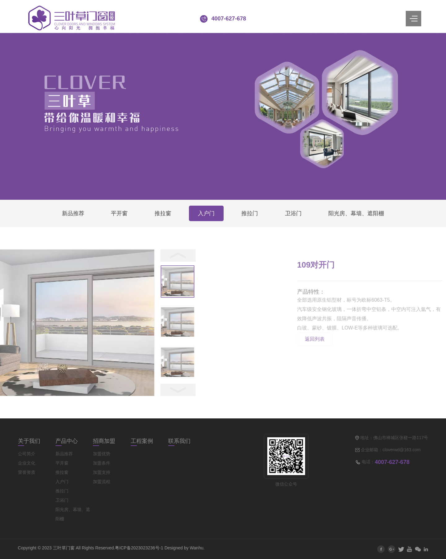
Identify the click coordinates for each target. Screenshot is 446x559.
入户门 (206, 213)
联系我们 (179, 441)
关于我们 (29, 441)
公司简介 (26, 453)
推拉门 (249, 213)
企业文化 (26, 463)
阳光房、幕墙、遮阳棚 (356, 213)
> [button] (80, 390)
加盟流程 (101, 481)
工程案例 (142, 441)
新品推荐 (73, 213)
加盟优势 (101, 453)
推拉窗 (163, 213)
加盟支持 (101, 472)
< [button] (80, 255)
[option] (80, 282)
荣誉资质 (26, 472)
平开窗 (119, 213)
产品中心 (66, 441)
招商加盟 (104, 441)
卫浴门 (293, 213)
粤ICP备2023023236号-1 (139, 547)
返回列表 (383, 339)
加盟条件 (101, 463)
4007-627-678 (228, 18)
